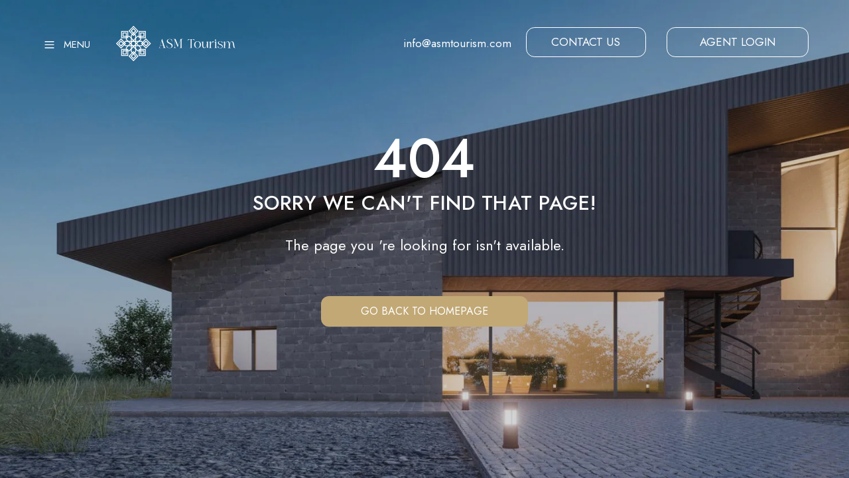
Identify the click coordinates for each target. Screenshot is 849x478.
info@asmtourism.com (457, 43)
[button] (586, 42)
